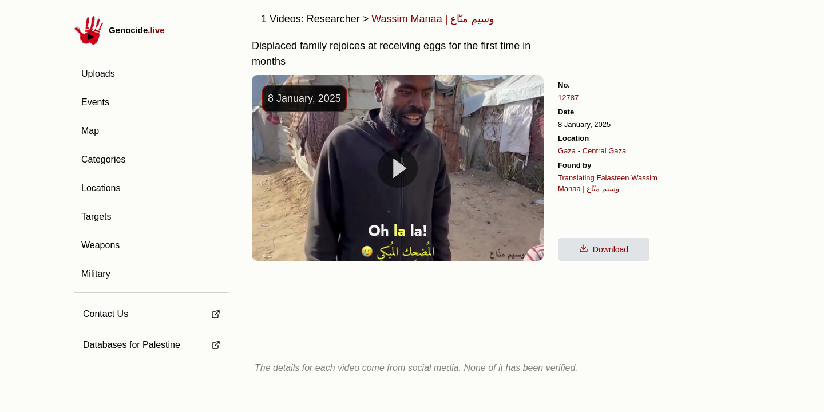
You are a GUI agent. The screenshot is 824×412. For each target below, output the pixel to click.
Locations (101, 188)
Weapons (100, 245)
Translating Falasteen (593, 177)
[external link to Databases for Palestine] (151, 345)
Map (90, 131)
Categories (103, 159)
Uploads (98, 73)
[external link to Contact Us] (151, 311)
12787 (568, 97)
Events (95, 102)
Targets (96, 216)
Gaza (567, 150)
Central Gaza (605, 150)
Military (95, 274)
